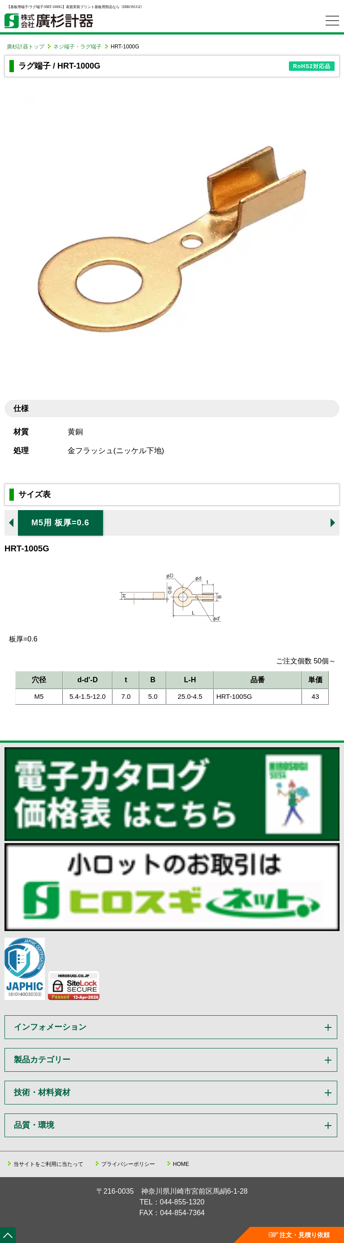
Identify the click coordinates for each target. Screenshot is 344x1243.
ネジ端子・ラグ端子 (77, 46)
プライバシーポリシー (128, 1164)
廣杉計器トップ (25, 46)
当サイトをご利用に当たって (48, 1164)
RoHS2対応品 (311, 66)
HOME (181, 1164)
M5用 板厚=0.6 (60, 522)
